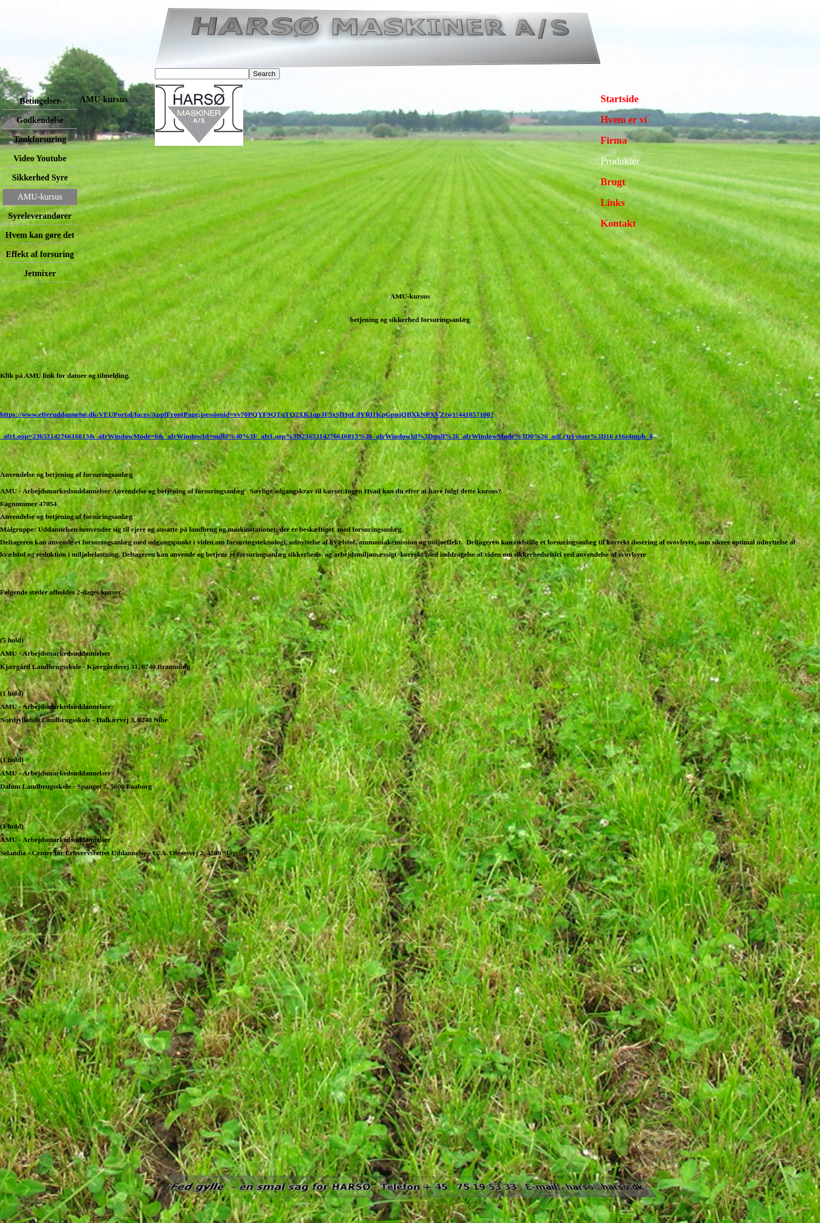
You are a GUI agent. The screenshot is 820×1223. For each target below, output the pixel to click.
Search (264, 74)
